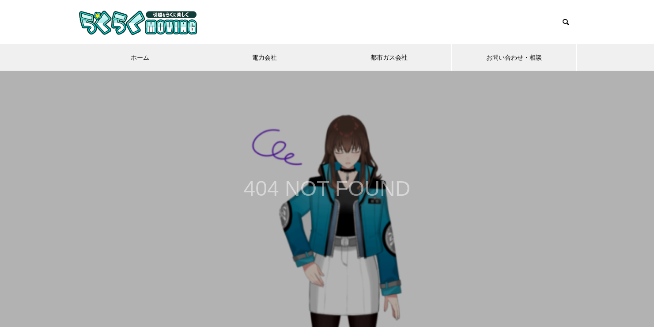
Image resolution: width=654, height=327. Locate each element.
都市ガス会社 (389, 57)
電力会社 (264, 57)
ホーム (140, 57)
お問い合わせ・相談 (514, 57)
